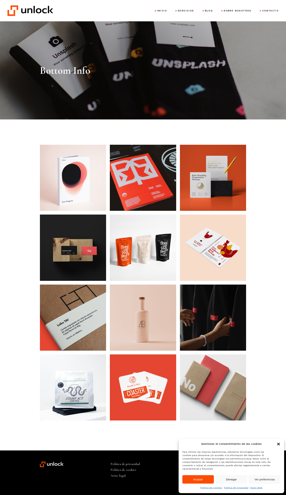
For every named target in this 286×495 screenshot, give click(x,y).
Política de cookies (211, 487)
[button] (278, 444)
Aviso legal (256, 487)
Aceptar (198, 479)
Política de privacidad (236, 487)
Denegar (231, 479)
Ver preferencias (265, 479)
